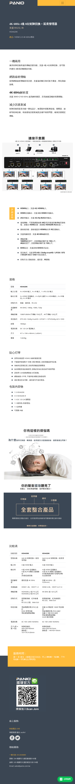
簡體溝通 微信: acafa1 (17, 732)
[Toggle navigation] (62, 3)
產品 (11, 37)
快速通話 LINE (14, 728)
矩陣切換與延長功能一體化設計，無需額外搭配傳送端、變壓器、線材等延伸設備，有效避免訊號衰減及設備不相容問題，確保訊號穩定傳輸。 (37, 112)
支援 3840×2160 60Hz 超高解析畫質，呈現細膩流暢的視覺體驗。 (36, 96)
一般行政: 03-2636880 (17, 755)
